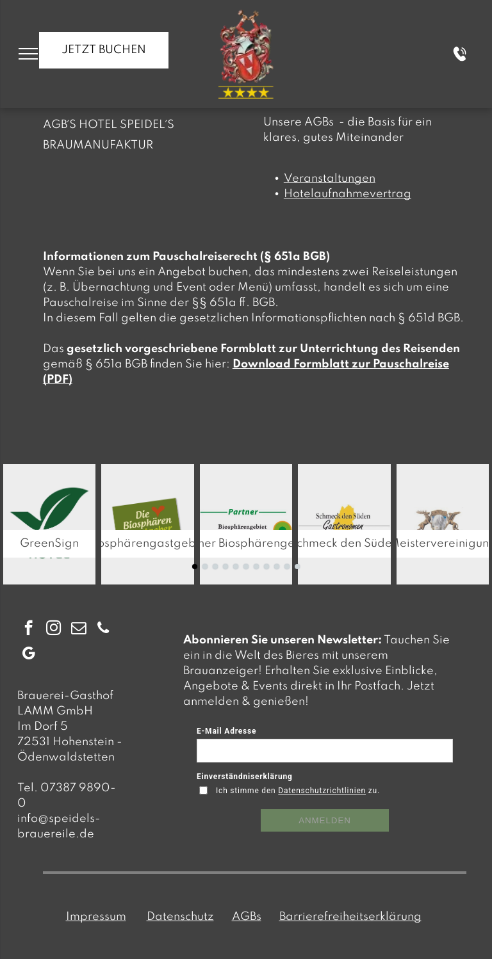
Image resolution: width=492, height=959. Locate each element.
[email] (78, 629)
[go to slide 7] (256, 566)
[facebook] (28, 629)
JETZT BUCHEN (104, 50)
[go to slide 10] (287, 566)
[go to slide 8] (266, 566)
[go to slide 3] (215, 566)
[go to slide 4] (225, 566)
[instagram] (53, 629)
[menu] (28, 53)
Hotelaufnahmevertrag (347, 194)
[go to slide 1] (194, 566)
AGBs (246, 917)
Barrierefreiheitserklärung (350, 917)
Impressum (96, 917)
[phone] (103, 629)
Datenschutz (180, 917)
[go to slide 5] (235, 566)
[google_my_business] (28, 655)
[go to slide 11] (297, 566)
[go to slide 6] (246, 566)
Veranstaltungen (329, 178)
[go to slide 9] (276, 566)
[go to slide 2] (205, 566)
